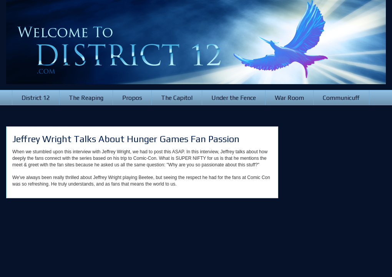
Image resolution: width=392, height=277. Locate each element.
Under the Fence (233, 97)
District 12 (36, 97)
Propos (132, 97)
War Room (289, 97)
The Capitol (177, 97)
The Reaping (86, 97)
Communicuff (341, 97)
